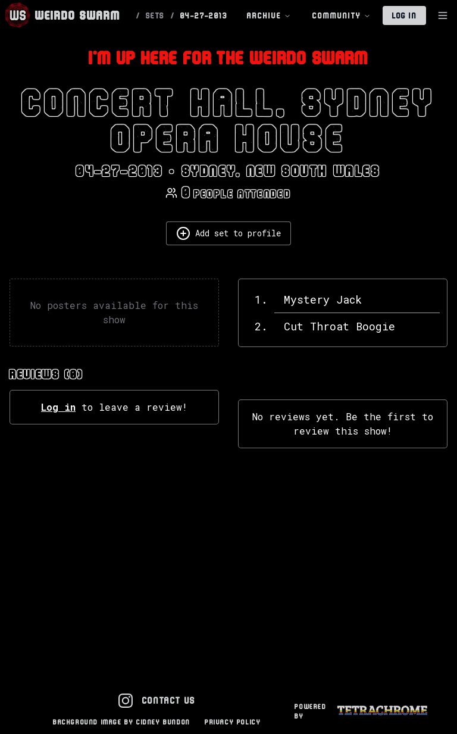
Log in (58, 407)
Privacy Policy (233, 722)
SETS (155, 15)
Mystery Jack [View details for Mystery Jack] (323, 299)
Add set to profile (228, 233)
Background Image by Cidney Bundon (121, 722)
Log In (404, 15)
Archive (269, 16)
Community (341, 16)
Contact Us (169, 700)
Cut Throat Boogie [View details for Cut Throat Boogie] (339, 326)
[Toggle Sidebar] (442, 15)
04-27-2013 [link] (203, 15)
